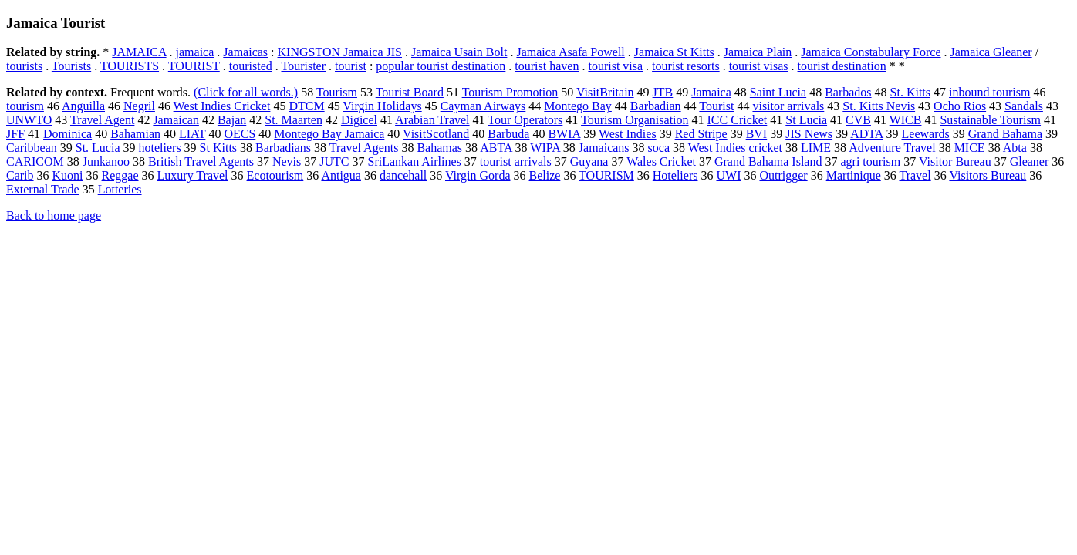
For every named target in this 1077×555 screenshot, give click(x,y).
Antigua (341, 175)
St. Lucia (98, 147)
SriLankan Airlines (414, 161)
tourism (25, 106)
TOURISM (606, 175)
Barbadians (283, 147)
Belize (545, 175)
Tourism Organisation (634, 119)
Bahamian (135, 133)
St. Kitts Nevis (878, 106)
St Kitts (218, 147)
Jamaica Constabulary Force (870, 52)
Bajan (232, 119)
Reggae (120, 175)
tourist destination (842, 65)
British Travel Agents (201, 161)
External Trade (42, 189)
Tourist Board (410, 92)
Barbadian (655, 106)
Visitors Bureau (987, 175)
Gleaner (1029, 161)
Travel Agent (102, 119)
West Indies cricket (735, 147)
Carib (20, 175)
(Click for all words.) (246, 92)
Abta (1015, 147)
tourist (350, 65)
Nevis (286, 161)
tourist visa (615, 65)
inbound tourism (989, 92)
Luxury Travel (192, 175)
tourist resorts (686, 65)
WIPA (545, 147)
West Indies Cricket (222, 106)
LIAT (192, 133)
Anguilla (83, 106)
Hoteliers (675, 175)
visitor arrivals (788, 106)
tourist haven (547, 65)
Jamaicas (245, 52)
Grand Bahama (1005, 133)
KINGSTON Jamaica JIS (340, 52)
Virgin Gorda (478, 175)
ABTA (495, 147)
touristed (250, 65)
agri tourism (870, 161)
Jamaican (176, 119)
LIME (816, 147)
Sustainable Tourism (990, 119)
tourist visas (758, 65)
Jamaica (711, 92)
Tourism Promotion (510, 92)
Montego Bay (578, 106)
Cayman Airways (483, 106)
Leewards (926, 133)
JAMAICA (139, 52)
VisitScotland (436, 133)
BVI (757, 133)
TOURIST (194, 65)
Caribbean (31, 147)
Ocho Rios (960, 106)
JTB (663, 92)
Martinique (853, 175)
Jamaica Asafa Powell (570, 52)
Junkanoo (106, 161)
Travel (914, 175)
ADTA (866, 133)
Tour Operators (525, 119)
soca (659, 147)
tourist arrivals (516, 161)
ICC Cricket (737, 119)
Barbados (848, 92)
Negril (139, 106)
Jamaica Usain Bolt (459, 52)
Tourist (716, 106)
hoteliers (160, 147)
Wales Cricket (661, 161)
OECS (239, 133)
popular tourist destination (440, 65)
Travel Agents (364, 147)
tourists (24, 65)
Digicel (359, 119)
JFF (15, 133)
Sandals (1023, 106)
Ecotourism (275, 175)
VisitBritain (605, 92)
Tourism (336, 92)
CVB (858, 119)
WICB (906, 119)
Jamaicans (604, 147)
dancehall (403, 175)
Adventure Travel (892, 147)
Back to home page (53, 215)
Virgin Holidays (382, 106)
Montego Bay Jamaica (329, 133)
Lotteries (120, 189)
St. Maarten (293, 119)
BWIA (564, 133)
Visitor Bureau (955, 161)
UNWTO (29, 119)
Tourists (71, 65)
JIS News (808, 133)
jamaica (195, 52)
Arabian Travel (432, 119)
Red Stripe (701, 133)
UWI (728, 175)
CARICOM (35, 161)
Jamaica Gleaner (991, 52)
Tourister (303, 65)
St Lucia (806, 119)
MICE (969, 147)
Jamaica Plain (758, 52)
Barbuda (508, 133)
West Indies (628, 133)
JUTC (334, 161)
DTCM (306, 106)
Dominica (67, 133)
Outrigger (783, 175)
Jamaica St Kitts (674, 52)
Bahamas (439, 147)
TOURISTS (129, 65)
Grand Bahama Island (768, 161)
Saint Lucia (778, 92)
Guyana (589, 161)
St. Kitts (910, 92)
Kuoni (67, 175)
